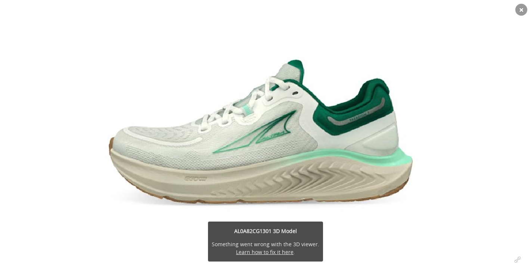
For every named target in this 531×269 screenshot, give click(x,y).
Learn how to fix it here (265, 252)
